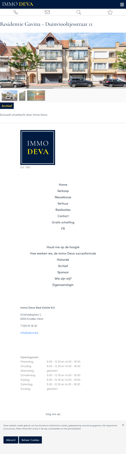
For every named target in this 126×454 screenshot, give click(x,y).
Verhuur (63, 203)
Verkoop (63, 191)
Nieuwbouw (63, 197)
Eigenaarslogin (63, 284)
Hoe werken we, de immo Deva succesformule (63, 253)
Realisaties (63, 209)
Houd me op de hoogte (63, 247)
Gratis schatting (63, 222)
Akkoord (10, 440)
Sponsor (63, 272)
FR (63, 228)
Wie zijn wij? (63, 278)
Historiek (63, 259)
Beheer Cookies (30, 440)
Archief (63, 266)
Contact (63, 216)
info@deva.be (29, 332)
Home (63, 184)
